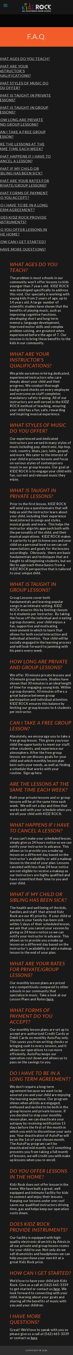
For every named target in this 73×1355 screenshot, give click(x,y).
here (50, 999)
